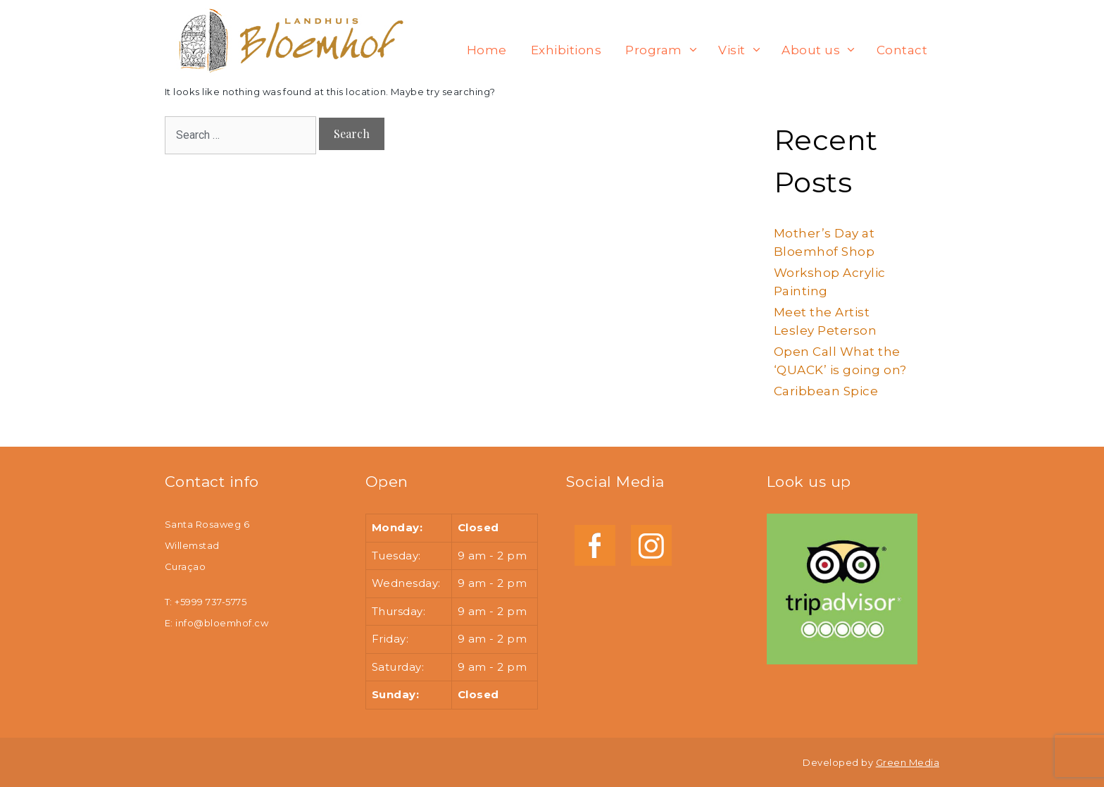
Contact (902, 50)
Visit (743, 50)
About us (822, 50)
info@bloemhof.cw (221, 622)
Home (487, 50)
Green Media (907, 762)
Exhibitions (566, 50)
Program (665, 50)
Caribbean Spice (826, 391)
